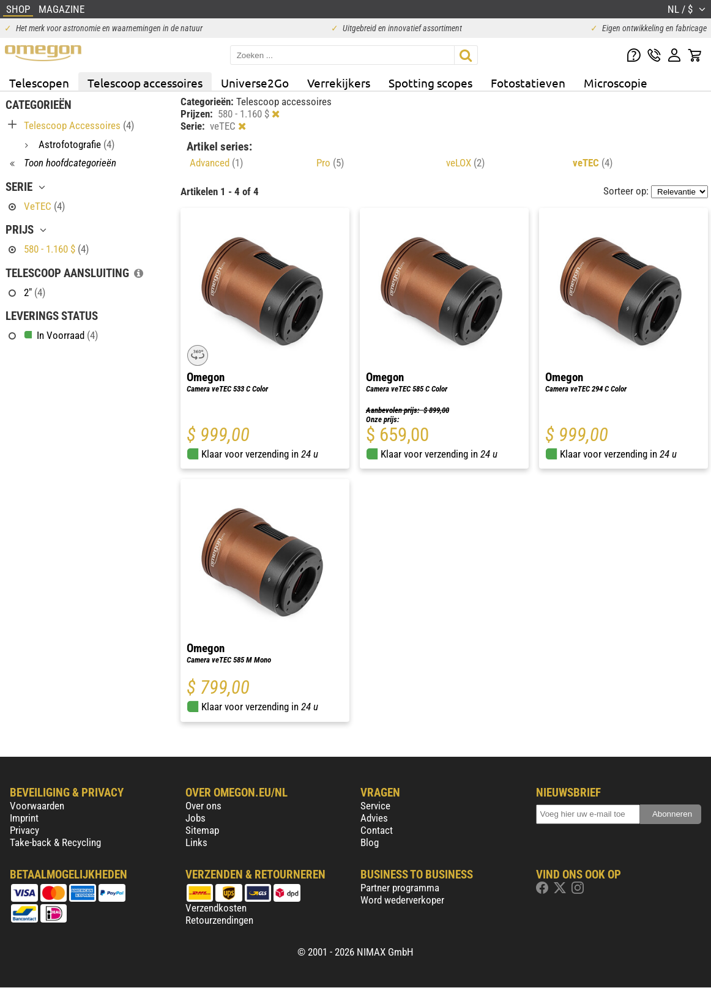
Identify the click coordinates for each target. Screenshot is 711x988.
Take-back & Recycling (55, 842)
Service (375, 806)
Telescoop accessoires (145, 82)
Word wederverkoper (402, 900)
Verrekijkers (338, 82)
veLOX (465, 163)
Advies (374, 818)
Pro (330, 163)
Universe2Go (255, 82)
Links (196, 842)
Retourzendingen (219, 920)
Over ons (203, 806)
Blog (369, 842)
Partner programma (399, 888)
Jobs (195, 818)
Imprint (24, 818)
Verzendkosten (216, 908)
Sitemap (202, 830)
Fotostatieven (528, 82)
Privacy (24, 830)
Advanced (216, 163)
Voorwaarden (37, 806)
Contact (376, 830)
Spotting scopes (430, 82)
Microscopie (615, 82)
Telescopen (39, 82)
